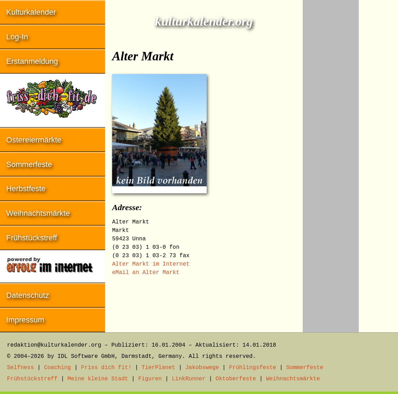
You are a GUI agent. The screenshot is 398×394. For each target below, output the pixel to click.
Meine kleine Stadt (98, 379)
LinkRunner (189, 379)
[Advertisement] (331, 105)
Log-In (17, 36)
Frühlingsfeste (252, 368)
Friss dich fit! (106, 368)
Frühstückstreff (31, 237)
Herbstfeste (26, 188)
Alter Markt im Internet (151, 264)
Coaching (57, 368)
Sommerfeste (29, 164)
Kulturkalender (31, 12)
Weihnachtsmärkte (38, 213)
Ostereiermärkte (34, 139)
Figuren (150, 379)
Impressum (25, 319)
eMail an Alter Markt (145, 272)
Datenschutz (27, 295)
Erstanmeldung (32, 61)
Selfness (20, 368)
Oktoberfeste (235, 379)
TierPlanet (158, 368)
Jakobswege (202, 368)
